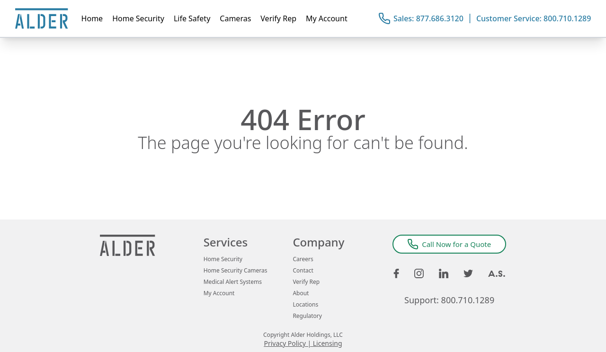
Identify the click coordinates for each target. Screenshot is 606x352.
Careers (303, 259)
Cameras (235, 18)
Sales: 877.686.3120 (428, 18)
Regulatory (307, 316)
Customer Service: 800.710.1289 (533, 18)
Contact (303, 270)
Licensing (327, 343)
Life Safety (192, 18)
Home (92, 18)
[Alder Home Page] (41, 18)
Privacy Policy (284, 343)
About (301, 293)
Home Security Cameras (235, 270)
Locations (305, 304)
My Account (327, 18)
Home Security (138, 18)
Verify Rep (278, 18)
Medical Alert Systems (233, 282)
